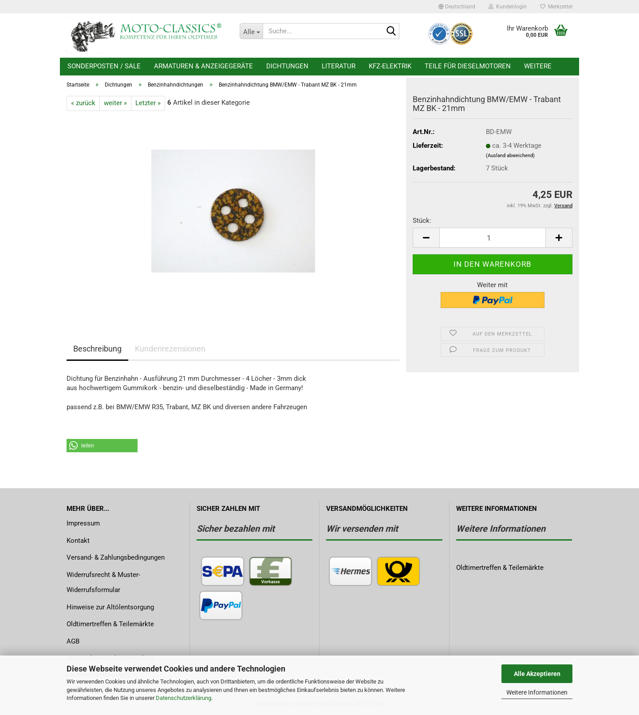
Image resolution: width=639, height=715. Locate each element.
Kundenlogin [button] (508, 7)
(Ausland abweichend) (510, 155)
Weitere (538, 66)
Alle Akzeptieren (537, 673)
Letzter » (148, 103)
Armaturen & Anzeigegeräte (203, 66)
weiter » (115, 103)
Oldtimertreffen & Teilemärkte (110, 624)
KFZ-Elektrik (390, 66)
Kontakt (78, 541)
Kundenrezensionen (170, 348)
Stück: (422, 221)
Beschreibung (97, 348)
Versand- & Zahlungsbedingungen (116, 557)
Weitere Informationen (537, 692)
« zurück (83, 103)
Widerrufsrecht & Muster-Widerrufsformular (103, 582)
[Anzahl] (492, 238)
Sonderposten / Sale (104, 66)
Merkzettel (556, 7)
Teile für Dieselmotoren (468, 66)
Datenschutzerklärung (183, 698)
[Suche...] (251, 31)
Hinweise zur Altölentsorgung (110, 607)
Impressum (83, 523)
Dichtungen (287, 66)
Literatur (338, 66)
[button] (457, 6)
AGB (73, 641)
